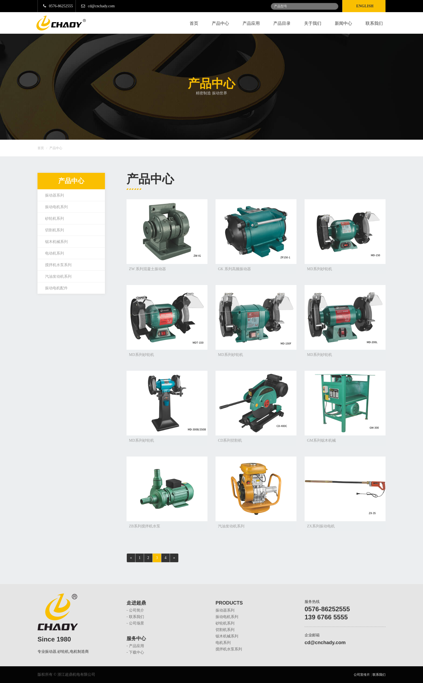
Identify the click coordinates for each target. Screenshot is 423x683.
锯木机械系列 (56, 242)
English (366, 6)
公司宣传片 (362, 675)
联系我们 (374, 23)
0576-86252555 (58, 6)
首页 (194, 23)
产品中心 (220, 23)
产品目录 (282, 23)
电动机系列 (54, 253)
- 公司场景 (135, 623)
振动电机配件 (56, 288)
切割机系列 (54, 230)
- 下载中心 (135, 652)
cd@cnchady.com (98, 6)
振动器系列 (54, 195)
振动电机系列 (56, 207)
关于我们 (312, 23)
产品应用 (251, 23)
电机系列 (223, 642)
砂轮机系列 (54, 219)
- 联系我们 (135, 617)
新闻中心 (343, 23)
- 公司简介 (135, 610)
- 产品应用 (135, 646)
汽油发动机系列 (58, 276)
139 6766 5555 (326, 617)
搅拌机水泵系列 (58, 265)
